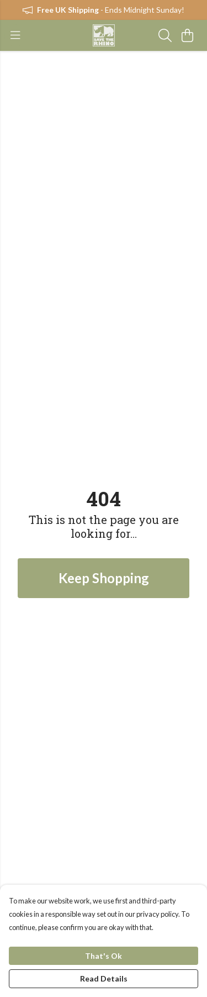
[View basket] (187, 35)
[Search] (165, 35)
